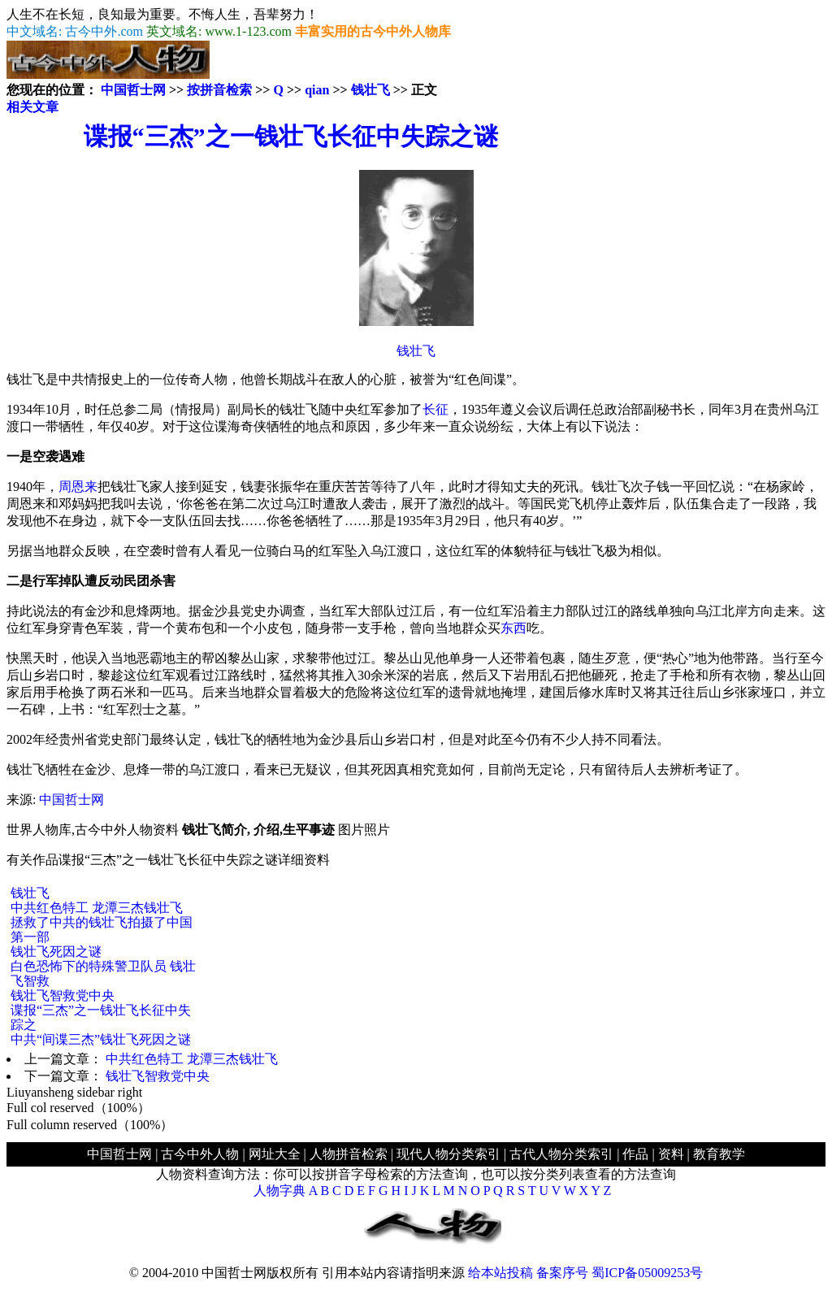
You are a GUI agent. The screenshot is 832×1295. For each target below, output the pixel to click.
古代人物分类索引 (561, 1154)
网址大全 (275, 1154)
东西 (513, 628)
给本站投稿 (500, 1273)
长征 (435, 409)
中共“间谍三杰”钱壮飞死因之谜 (101, 1039)
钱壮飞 (370, 90)
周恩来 (78, 486)
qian (317, 90)
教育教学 (719, 1154)
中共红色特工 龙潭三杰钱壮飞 (97, 908)
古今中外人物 (200, 1154)
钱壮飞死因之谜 (56, 951)
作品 (635, 1154)
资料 (671, 1154)
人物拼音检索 (349, 1154)
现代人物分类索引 (448, 1154)
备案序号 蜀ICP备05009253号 (619, 1273)
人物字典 (280, 1190)
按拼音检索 (219, 90)
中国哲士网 (133, 90)
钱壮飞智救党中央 (63, 995)
